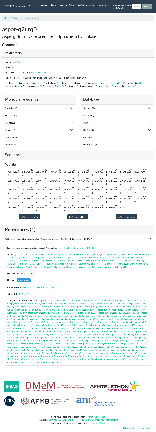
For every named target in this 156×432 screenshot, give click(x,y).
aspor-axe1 (74, 303)
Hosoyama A (24, 260)
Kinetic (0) (10, 122)
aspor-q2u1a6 (91, 312)
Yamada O (130, 263)
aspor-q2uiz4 (94, 347)
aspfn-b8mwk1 (75, 300)
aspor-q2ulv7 (103, 350)
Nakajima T (23, 263)
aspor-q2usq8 (48, 359)
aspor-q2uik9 (26, 347)
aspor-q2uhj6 (41, 343)
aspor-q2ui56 (83, 343)
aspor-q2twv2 (119, 306)
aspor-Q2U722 (46, 300)
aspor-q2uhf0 (27, 343)
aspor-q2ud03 (83, 334)
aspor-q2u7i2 (27, 322)
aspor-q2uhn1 (54, 343)
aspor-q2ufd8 (96, 337)
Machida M (22, 254)
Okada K (40, 263)
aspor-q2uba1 (84, 331)
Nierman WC (62, 257)
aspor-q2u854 (79, 328)
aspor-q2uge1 (55, 340)
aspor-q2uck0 (55, 334)
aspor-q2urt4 (133, 356)
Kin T (95, 260)
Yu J (71, 257)
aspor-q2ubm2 (112, 331)
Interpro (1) (88, 115)
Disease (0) (10, 130)
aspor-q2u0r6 (62, 312)
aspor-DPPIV (121, 303)
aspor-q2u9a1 (125, 322)
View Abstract (23, 280)
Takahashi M (83, 263)
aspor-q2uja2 (121, 347)
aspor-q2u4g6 (134, 316)
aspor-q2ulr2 (90, 350)
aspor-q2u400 (114, 325)
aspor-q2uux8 (118, 359)
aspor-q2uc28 (140, 331)
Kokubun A (104, 260)
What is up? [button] (104, 5)
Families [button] (43, 5)
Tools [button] (53, 5)
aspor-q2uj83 (33, 362)
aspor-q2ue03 (19, 362)
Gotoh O (140, 257)
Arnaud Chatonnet (96, 417)
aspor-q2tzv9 (20, 312)
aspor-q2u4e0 (106, 316)
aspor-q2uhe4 (13, 343)
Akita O (96, 254)
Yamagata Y (141, 263)
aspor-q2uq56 (120, 353)
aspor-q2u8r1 (69, 322)
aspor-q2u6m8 (121, 319)
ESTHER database (14, 6)
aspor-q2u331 (85, 325)
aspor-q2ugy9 (111, 340)
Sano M (39, 254)
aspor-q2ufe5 (110, 337)
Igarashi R (49, 260)
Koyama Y (48, 267)
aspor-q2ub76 (69, 331)
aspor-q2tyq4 (90, 309)
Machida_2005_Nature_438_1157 (79, 248)
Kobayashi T (13, 257)
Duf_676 (16, 62)
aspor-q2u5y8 (78, 319)
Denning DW (38, 257)
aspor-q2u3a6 (50, 316)
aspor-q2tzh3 (132, 309)
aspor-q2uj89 (107, 347)
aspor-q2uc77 (27, 334)
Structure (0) (11, 115)
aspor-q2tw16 (48, 306)
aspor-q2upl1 (92, 353)
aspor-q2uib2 (96, 343)
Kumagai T (58, 254)
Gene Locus (18, 18)
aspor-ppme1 (20, 306)
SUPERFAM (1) (90, 144)
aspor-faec (134, 303)
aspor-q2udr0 (13, 337)
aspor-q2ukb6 (35, 350)
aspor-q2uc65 (13, 334)
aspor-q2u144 (13, 325)
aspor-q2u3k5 (64, 316)
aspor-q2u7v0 (41, 322)
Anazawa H (12, 267)
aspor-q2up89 (50, 353)
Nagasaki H (12, 263)
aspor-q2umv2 (131, 350)
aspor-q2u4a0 (92, 316)
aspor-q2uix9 (66, 347)
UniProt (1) (88, 130)
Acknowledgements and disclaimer (122, 6)
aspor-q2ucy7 (69, 334)
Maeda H (114, 260)
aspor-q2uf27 (68, 337)
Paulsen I (50, 263)
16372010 (23, 294)
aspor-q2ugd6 (41, 340)
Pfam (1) (87, 122)
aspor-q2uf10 (54, 337)
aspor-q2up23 (36, 353)
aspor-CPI (85, 303)
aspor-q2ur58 (21, 356)
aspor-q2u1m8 (134, 312)
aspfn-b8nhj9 (20, 303)
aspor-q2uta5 (76, 359)
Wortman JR (119, 263)
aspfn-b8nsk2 (47, 303)
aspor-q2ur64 (35, 356)
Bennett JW (90, 257)
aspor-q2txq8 (21, 309)
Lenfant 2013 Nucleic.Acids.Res (63, 420)
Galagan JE (50, 257)
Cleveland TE (116, 257)
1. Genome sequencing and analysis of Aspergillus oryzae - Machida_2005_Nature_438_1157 (48, 239)
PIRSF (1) (87, 137)
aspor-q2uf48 (82, 337)
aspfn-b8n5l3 (104, 300)
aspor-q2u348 (99, 325)
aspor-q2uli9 (77, 350)
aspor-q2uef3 (41, 337)
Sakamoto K (60, 263)
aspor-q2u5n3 (64, 319)
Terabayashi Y (105, 263)
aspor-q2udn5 (140, 334)
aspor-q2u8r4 (83, 322)
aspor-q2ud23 (126, 334)
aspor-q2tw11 (34, 306)
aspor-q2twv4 (133, 306)
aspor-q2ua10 (122, 328)
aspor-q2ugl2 (98, 340)
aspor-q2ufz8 (13, 340)
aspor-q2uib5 (110, 343)
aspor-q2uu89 (90, 359)
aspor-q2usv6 (62, 359)
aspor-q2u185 (42, 325)
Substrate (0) (11, 137)
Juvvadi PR (71, 260)
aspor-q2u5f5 (50, 319)
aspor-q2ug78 (27, 340)
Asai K (32, 254)
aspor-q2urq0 (119, 356)
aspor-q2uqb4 (135, 353)
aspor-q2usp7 (34, 359)
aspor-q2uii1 (13, 347)
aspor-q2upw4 (106, 353)
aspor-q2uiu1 (53, 347)
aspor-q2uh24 (126, 340)
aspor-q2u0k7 (34, 312)
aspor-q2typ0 (76, 309)
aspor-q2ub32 (55, 331)
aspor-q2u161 (27, 325)
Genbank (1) (89, 108)
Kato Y (89, 260)
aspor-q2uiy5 (80, 347)
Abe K (116, 254)
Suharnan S (70, 267)
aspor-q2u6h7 (93, 319)
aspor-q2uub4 (104, 359)
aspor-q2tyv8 (104, 309)
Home (7, 18)
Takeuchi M (25, 257)
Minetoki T (59, 267)
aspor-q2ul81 (63, 350)
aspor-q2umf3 (117, 350)
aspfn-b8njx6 (34, 303)
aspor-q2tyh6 (48, 309)
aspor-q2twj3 (105, 306)
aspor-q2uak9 (27, 331)
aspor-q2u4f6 (120, 316)
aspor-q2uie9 (124, 343)
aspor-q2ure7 (77, 356)
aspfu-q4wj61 (61, 303)
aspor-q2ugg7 (70, 340)
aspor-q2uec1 (27, 337)
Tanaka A (80, 267)
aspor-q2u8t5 (97, 322)
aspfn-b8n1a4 (90, 300)
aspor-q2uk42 (21, 350)
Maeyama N (125, 260)
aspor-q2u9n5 (139, 322)
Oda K (32, 263)
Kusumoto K (77, 254)
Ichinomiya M (37, 260)
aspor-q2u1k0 (105, 312)
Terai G (67, 254)
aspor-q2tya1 (35, 309)
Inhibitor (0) (10, 144)
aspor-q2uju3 (134, 347)
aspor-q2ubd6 (98, 331)
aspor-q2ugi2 (84, 340)
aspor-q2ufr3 (139, 337)
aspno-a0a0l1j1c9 (49, 362)
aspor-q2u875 (93, 328)
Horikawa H (12, 260)
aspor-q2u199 (56, 325)
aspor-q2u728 (36, 328)
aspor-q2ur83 (63, 356)
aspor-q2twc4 (77, 306)
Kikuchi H (121, 267)
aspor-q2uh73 (140, 340)
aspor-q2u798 (50, 328)
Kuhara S (98, 267)
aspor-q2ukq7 (49, 350)
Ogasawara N (109, 267)
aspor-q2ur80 (49, 356)
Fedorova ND (129, 257)
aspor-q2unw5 (22, 353)
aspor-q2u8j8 (55, 322)
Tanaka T (48, 254)
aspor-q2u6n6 (13, 322)
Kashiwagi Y (106, 254)
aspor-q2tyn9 (62, 309)
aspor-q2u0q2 (48, 312)
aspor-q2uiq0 (39, 347)
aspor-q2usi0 (21, 359)
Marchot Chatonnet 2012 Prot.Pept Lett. (99, 420)
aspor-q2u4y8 (36, 319)
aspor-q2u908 (108, 328)
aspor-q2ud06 (97, 334)
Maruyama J (137, 260)
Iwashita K (60, 260)
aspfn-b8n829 (132, 300)
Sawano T (71, 263)
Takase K (94, 263)
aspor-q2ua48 (136, 328)
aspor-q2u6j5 (107, 319)
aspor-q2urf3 (91, 356)
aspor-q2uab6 (13, 331)
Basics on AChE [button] (67, 5)
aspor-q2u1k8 (119, 312)
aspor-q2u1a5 (76, 312)
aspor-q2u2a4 (21, 316)
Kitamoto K (144, 254)
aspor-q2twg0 (91, 306)
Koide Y (29, 267)
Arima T (88, 254)
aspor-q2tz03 (118, 309)
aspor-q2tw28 (62, 306)
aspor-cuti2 (109, 303)
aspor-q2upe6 (64, 353)
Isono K (89, 267)
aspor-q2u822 (65, 328)
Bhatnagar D (102, 257)
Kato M (81, 260)
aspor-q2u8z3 (111, 322)
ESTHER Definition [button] (86, 5)
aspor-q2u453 (128, 325)
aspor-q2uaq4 (41, 331)
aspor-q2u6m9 (136, 319)
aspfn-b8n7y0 (117, 300)
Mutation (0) (11, 108)
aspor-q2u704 (21, 328)
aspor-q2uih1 (137, 343)
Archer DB (78, 257)
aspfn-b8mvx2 (61, 300)
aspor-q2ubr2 (126, 331)
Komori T (38, 267)
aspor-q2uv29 (133, 359)
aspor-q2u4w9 (21, 319)
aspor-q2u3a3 (35, 316)
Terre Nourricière (97, 423)
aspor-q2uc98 (41, 334)
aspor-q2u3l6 (78, 316)
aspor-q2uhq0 (68, 343)
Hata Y (21, 267)
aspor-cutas (96, 303)
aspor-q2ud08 (112, 334)
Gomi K (123, 254)
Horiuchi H (133, 254)
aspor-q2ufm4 (124, 337)
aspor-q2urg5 (105, 356)
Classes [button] (32, 5)
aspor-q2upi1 (79, 353)
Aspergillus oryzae (39, 72)
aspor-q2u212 (71, 325)
